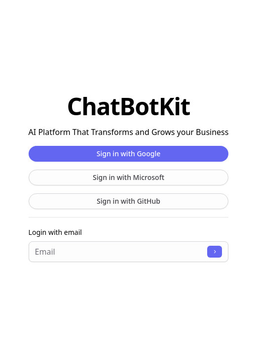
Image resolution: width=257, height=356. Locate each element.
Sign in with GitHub (128, 201)
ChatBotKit (128, 106)
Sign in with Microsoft (128, 177)
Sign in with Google (128, 153)
